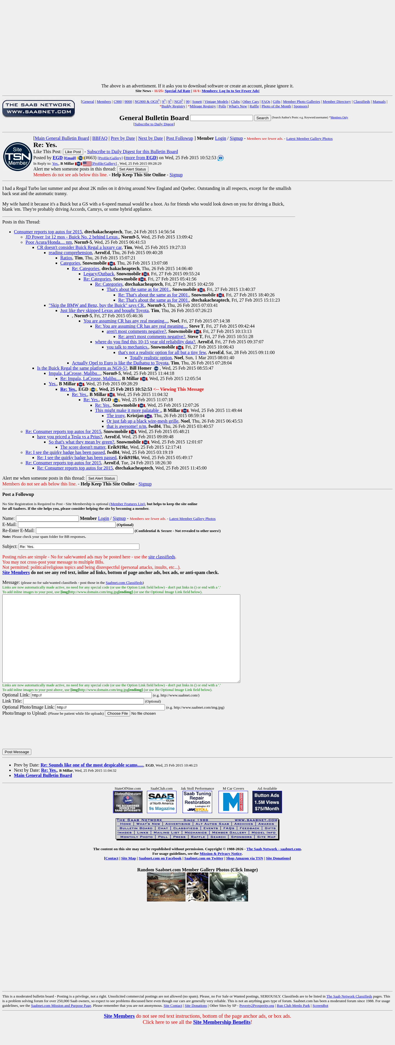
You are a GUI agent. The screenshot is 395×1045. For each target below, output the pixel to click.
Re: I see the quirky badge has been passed (65, 452)
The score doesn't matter (82, 447)
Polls (222, 106)
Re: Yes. (79, 394)
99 (188, 101)
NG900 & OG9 (147, 101)
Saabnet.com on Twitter (203, 875)
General (88, 101)
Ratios (66, 257)
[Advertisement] (198, 42)
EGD (58, 157)
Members (104, 101)
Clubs (235, 101)
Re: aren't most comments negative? (151, 336)
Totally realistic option (151, 357)
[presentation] (46, 749)
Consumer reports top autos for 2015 (48, 231)
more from (140, 157)
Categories (70, 263)
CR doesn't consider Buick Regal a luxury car (79, 247)
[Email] (70, 158)
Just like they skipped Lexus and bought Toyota (104, 310)
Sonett (197, 101)
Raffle (254, 106)
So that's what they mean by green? (81, 441)
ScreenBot (320, 1023)
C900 (118, 101)
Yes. (55, 163)
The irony (116, 415)
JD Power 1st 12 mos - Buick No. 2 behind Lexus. (72, 236)
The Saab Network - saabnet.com (274, 866)
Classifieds (362, 101)
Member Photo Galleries (301, 101)
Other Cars (251, 101)
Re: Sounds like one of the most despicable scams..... (92, 782)
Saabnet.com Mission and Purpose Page (61, 1023)
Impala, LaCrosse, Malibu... (75, 373)
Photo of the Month (276, 106)
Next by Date (150, 138)
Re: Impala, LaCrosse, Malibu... (90, 378)
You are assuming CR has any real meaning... (125, 320)
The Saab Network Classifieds (349, 1013)
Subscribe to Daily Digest (154, 124)
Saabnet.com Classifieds (124, 582)
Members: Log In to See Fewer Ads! (231, 91)
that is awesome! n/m (126, 426)
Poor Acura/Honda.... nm (49, 242)
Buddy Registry (173, 106)
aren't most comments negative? (136, 331)
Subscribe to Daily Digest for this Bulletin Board (132, 151)
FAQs (265, 101)
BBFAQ (100, 138)
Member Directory (337, 101)
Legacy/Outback (98, 273)
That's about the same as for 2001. (138, 289)
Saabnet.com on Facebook (160, 875)
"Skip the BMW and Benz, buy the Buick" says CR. (97, 305)
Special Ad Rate (177, 91)
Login (220, 138)
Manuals (379, 101)
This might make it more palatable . (128, 410)
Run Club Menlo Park (293, 1023)
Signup (236, 138)
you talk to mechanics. (127, 346)
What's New (238, 106)
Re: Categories (85, 268)
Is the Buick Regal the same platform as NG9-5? (82, 368)
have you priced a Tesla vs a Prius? (69, 436)
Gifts (277, 101)
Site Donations (278, 875)
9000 (128, 101)
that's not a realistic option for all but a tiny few (162, 352)
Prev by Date (123, 138)
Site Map (128, 875)
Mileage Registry (203, 106)
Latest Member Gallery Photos (309, 138)
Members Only (339, 117)
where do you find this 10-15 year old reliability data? (145, 341)
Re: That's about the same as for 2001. (153, 294)
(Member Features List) (127, 504)
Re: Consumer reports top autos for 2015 (63, 431)
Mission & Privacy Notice (221, 871)
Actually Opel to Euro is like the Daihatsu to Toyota (120, 362)
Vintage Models (216, 101)
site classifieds (161, 556)
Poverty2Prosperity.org (256, 1023)
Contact (111, 875)
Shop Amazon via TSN (244, 875)
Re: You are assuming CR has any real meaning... (141, 326)
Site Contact (172, 1023)
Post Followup (179, 138)
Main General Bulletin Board (62, 138)
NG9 (178, 101)
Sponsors (300, 106)
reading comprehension (70, 252)
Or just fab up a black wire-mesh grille (142, 421)
